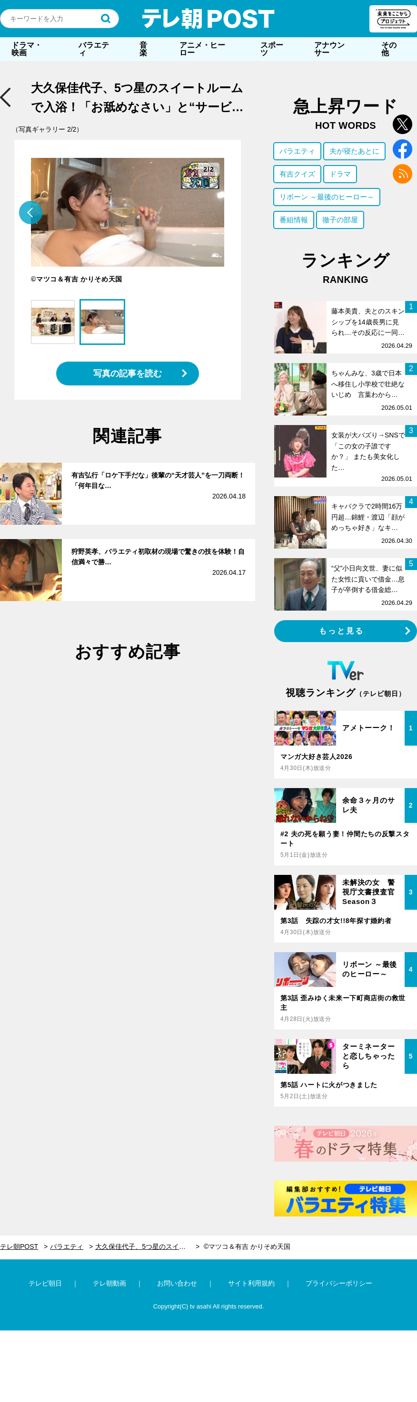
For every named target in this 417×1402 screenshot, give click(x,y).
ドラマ (340, 174)
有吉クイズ (297, 174)
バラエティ (94, 49)
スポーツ (271, 49)
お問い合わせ (177, 1283)
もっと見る (342, 631)
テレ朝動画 (109, 1283)
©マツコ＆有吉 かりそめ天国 (247, 1246)
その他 (389, 49)
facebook (402, 149)
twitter (402, 124)
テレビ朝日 (45, 1283)
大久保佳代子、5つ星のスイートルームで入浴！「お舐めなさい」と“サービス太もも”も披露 (147, 1246)
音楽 (143, 49)
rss (402, 174)
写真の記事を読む (127, 373)
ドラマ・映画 (26, 49)
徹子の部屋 (340, 220)
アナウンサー (329, 49)
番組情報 (293, 220)
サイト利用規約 (251, 1283)
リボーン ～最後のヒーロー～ (326, 197)
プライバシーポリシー (339, 1283)
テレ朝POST (208, 18)
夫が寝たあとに (354, 151)
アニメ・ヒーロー (202, 49)
